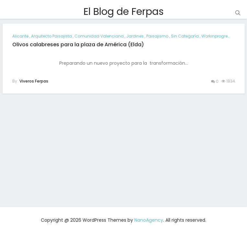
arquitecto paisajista (51, 36)
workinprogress (216, 36)
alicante (20, 36)
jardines (135, 36)
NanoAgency (148, 220)
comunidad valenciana (99, 36)
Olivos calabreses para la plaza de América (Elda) (78, 44)
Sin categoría (185, 36)
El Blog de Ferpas (124, 11)
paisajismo (157, 36)
